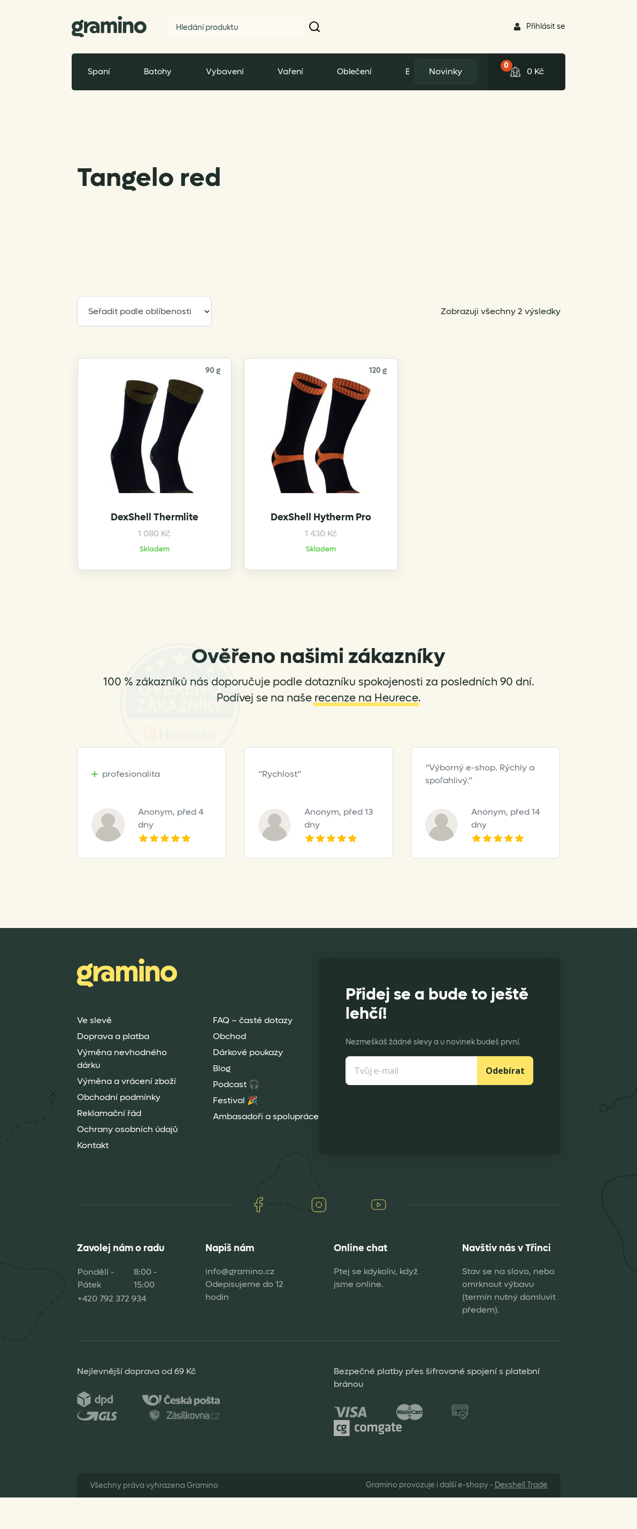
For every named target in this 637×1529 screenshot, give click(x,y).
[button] (315, 27)
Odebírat (505, 1103)
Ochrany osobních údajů (127, 1161)
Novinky (444, 71)
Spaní (99, 71)
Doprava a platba (113, 1068)
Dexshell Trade (521, 1516)
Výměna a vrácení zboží (126, 1113)
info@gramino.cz (239, 1302)
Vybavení (224, 71)
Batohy (158, 71)
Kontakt (93, 1177)
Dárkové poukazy (248, 1084)
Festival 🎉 (235, 1132)
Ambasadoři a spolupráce (266, 1148)
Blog (222, 1100)
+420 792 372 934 (112, 1330)
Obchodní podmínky (118, 1129)
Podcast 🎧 (236, 1116)
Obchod (229, 1068)
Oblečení (354, 71)
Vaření (290, 71)
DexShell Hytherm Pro (257, 547)
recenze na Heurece (366, 730)
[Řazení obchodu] (144, 311)
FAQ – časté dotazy (253, 1052)
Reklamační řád (109, 1145)
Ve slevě (94, 1052)
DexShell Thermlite (133, 546)
